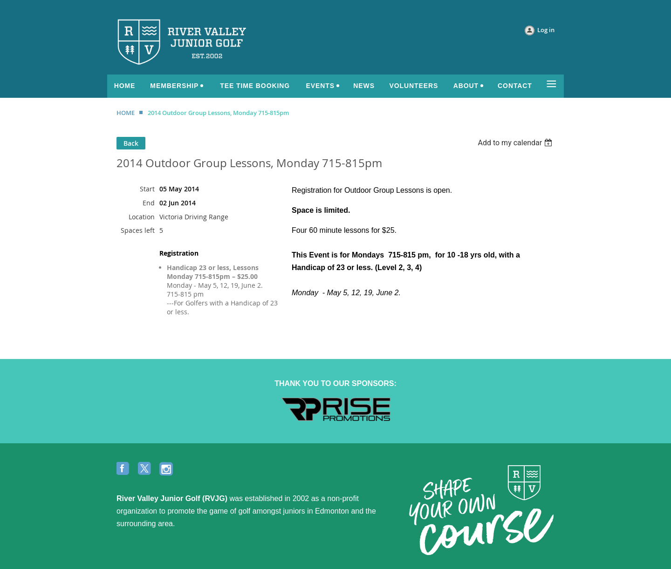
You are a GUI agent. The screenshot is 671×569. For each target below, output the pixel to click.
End (149, 202)
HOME (125, 112)
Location (142, 216)
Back (130, 143)
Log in (546, 30)
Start (147, 188)
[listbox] (516, 143)
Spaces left (138, 230)
